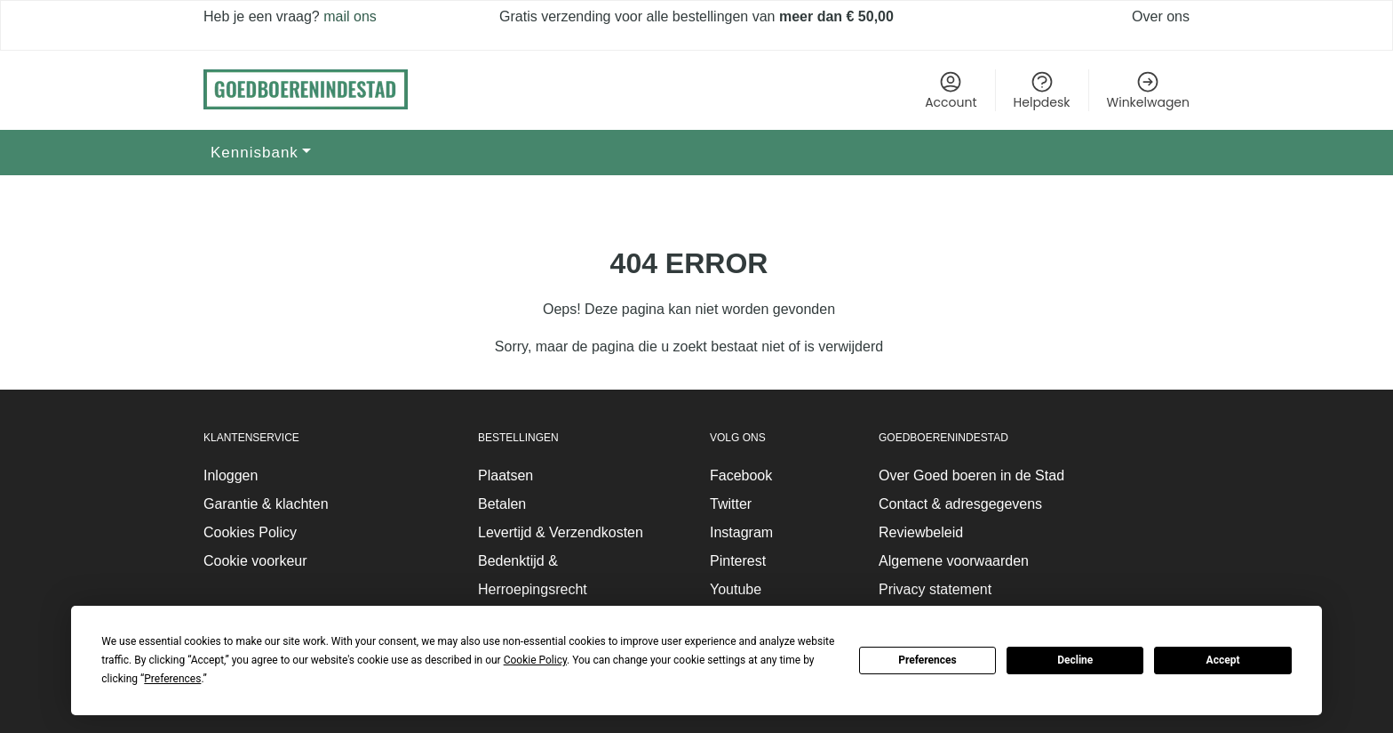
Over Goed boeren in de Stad (971, 475)
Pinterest (738, 560)
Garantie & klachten (266, 503)
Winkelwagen (1148, 90)
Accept (1223, 660)
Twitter (731, 503)
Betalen (502, 503)
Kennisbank (254, 152)
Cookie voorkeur (255, 560)
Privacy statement (935, 589)
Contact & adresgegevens (960, 503)
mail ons (348, 16)
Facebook (741, 475)
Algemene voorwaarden (954, 560)
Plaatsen (505, 475)
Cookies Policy (250, 532)
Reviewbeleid (921, 532)
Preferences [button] (172, 679)
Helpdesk (1042, 90)
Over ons (1161, 16)
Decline (1075, 660)
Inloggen (230, 475)
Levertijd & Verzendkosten (560, 532)
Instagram (741, 532)
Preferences (927, 660)
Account (950, 90)
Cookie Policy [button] (535, 660)
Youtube (735, 589)
